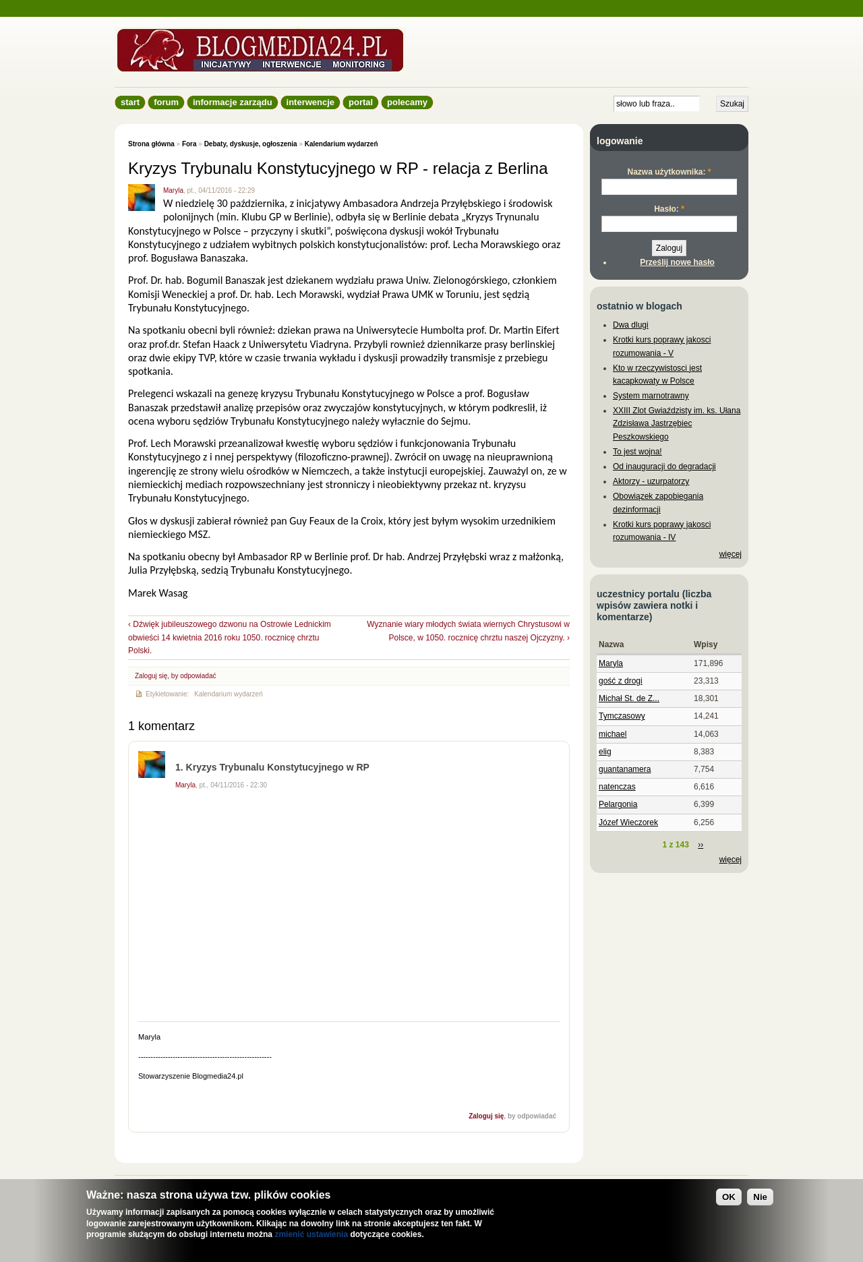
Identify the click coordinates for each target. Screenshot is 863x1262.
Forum (166, 102)
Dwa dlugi (631, 325)
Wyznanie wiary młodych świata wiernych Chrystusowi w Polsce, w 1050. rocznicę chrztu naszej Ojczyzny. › (468, 631)
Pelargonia (618, 804)
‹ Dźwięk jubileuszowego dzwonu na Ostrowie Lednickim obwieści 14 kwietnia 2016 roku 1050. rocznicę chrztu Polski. (229, 637)
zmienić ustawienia (311, 1234)
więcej (730, 554)
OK (729, 1197)
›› (700, 844)
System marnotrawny (651, 395)
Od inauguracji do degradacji (664, 466)
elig (605, 751)
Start (130, 102)
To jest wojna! (637, 451)
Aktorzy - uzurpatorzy (651, 481)
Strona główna (151, 144)
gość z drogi (621, 681)
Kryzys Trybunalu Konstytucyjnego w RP (277, 767)
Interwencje (310, 102)
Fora (189, 144)
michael (612, 734)
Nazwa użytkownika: (669, 172)
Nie (760, 1197)
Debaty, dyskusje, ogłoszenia (250, 144)
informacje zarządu (232, 102)
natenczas (617, 786)
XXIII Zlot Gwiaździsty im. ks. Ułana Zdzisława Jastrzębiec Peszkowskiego (676, 423)
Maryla (173, 190)
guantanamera (625, 769)
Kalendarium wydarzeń (341, 144)
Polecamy (407, 102)
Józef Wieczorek (628, 822)
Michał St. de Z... (629, 698)
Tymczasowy (622, 716)
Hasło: (669, 209)
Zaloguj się (151, 676)
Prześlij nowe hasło (677, 262)
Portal (361, 102)
